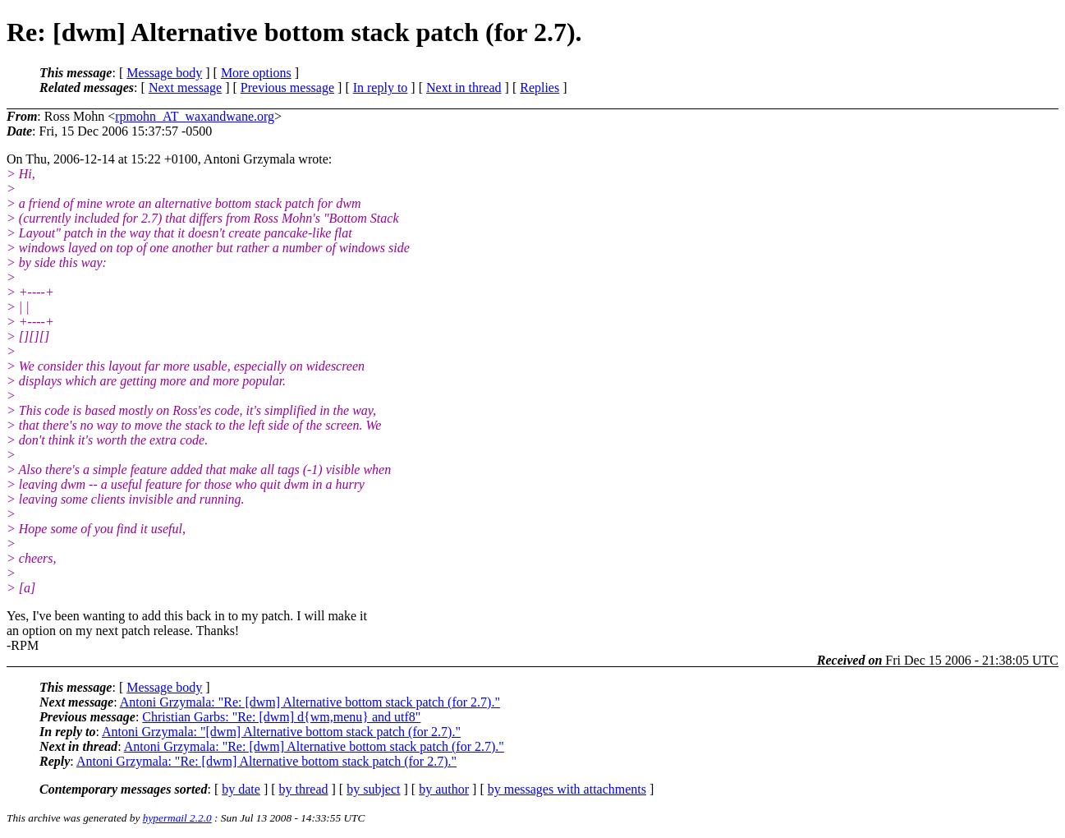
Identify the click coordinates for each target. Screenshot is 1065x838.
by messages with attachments (567, 789)
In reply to (380, 87)
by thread (303, 789)
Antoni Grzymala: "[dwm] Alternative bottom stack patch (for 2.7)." (281, 732)
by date (241, 789)
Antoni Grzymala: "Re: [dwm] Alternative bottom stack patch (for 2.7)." (310, 702)
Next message (185, 87)
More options (256, 73)
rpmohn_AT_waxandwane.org (194, 116)
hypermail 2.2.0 (177, 818)
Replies (539, 87)
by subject (373, 789)
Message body (164, 73)
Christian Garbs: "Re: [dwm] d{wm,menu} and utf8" (281, 717)
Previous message (287, 87)
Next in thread (464, 87)
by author (444, 789)
